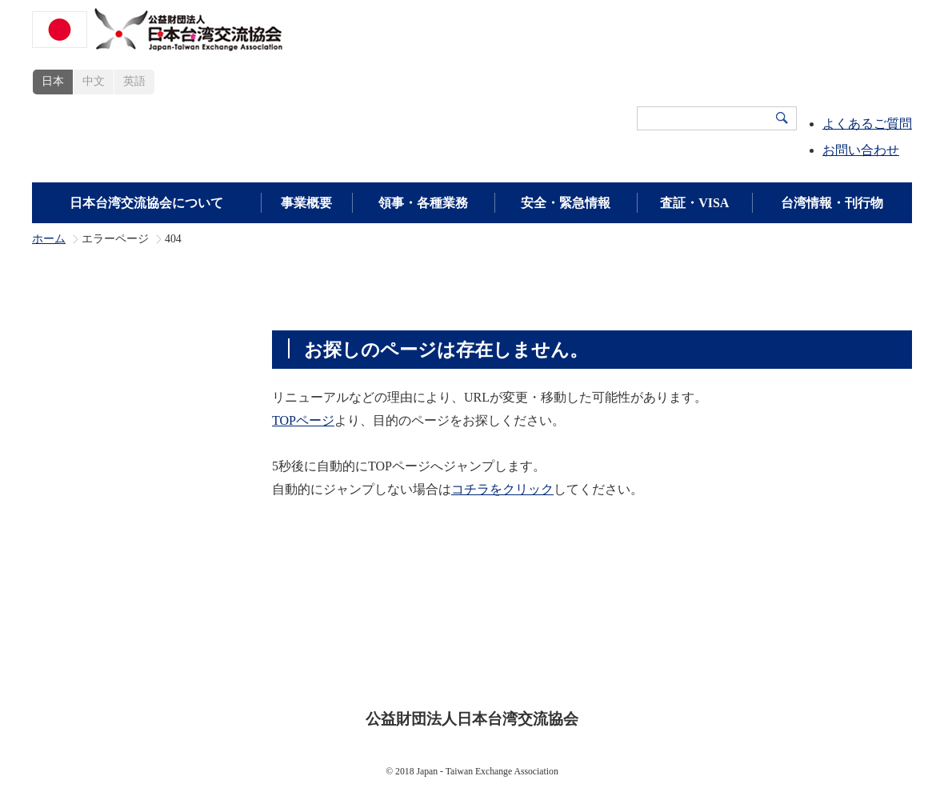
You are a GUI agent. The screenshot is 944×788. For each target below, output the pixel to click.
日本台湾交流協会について (146, 203)
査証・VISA (694, 203)
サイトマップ (605, 669)
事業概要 (306, 203)
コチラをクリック (502, 489)
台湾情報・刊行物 (832, 203)
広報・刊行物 (717, 644)
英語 (134, 81)
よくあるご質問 (867, 123)
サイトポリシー (357, 669)
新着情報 (805, 644)
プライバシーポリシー (484, 669)
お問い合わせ (860, 150)
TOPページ (303, 420)
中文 (93, 81)
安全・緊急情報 (565, 203)
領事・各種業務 (423, 203)
